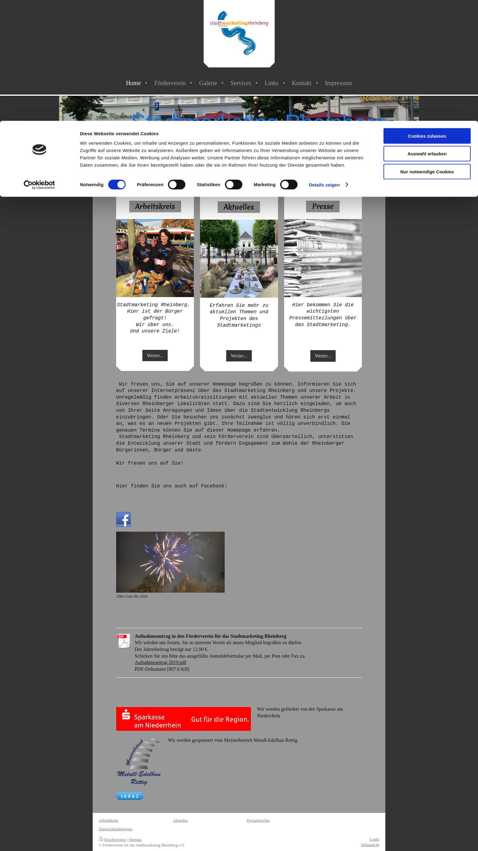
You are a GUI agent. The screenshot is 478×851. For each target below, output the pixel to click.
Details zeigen (324, 63)
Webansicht (370, 844)
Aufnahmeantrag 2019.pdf (160, 662)
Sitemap (135, 839)
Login (374, 839)
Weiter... (155, 355)
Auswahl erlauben (427, 33)
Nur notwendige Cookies (427, 50)
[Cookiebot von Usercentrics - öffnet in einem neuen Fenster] (39, 64)
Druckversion (112, 839)
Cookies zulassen (427, 15)
